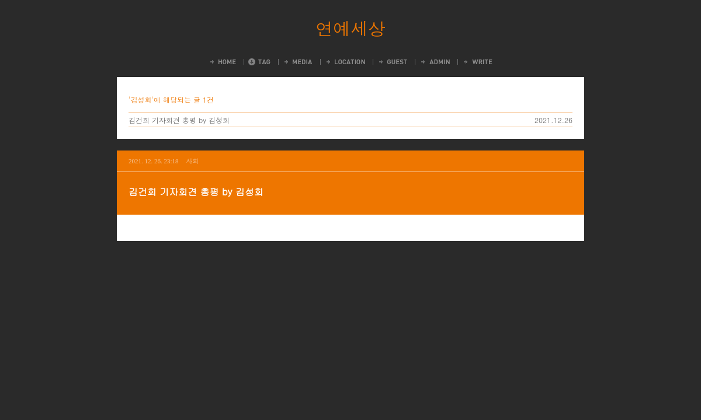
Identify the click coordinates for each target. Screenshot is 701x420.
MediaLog (298, 61)
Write (477, 61)
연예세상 (350, 28)
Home (222, 61)
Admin (434, 61)
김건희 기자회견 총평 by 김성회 (179, 120)
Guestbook (392, 61)
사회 (192, 160)
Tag (259, 61)
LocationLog (345, 61)
